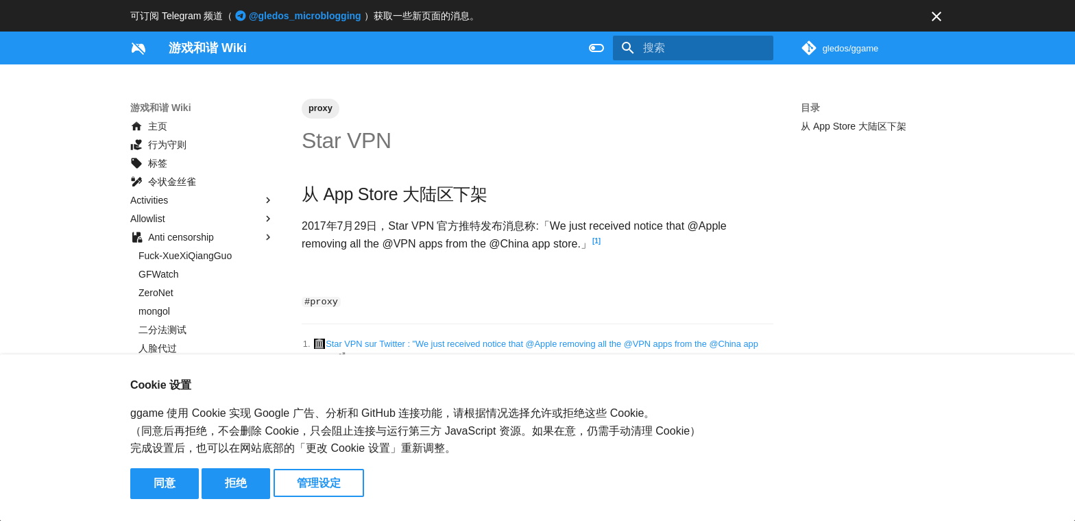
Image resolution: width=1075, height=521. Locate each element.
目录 (810, 107)
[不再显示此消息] (936, 16)
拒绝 (236, 483)
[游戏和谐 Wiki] (138, 48)
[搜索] (693, 48)
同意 (165, 483)
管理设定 (319, 483)
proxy (321, 108)
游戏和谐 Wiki (160, 107)
